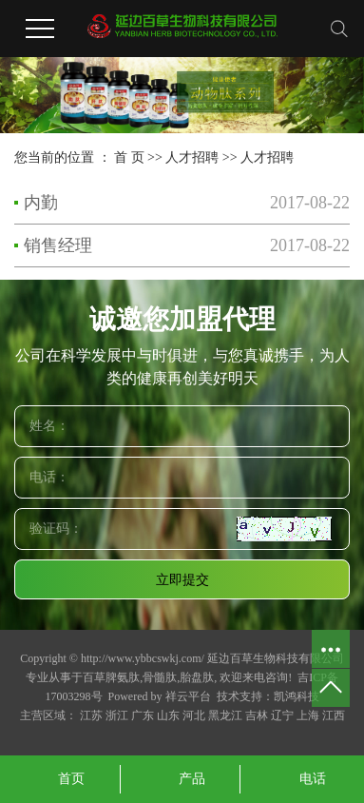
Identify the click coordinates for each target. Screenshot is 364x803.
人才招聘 (192, 157)
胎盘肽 (197, 677)
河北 (193, 715)
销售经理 (58, 245)
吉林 (256, 715)
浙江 (116, 715)
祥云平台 (188, 696)
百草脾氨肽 (111, 677)
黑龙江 (225, 715)
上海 (308, 715)
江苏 (91, 715)
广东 (142, 715)
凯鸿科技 (296, 696)
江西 (333, 715)
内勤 (41, 202)
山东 (168, 715)
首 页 (129, 157)
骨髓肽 (160, 677)
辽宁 (282, 715)
